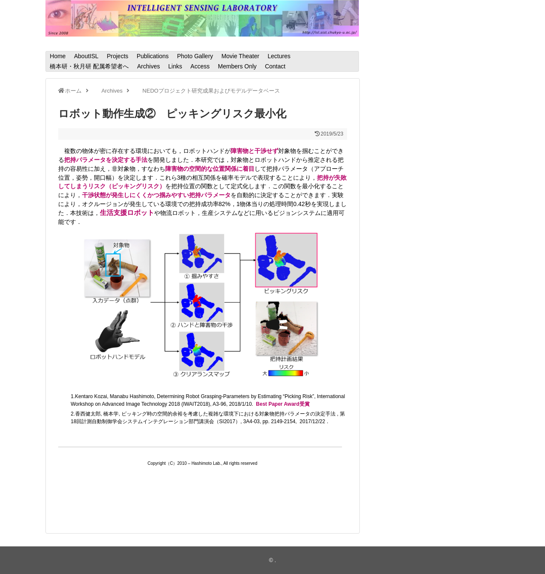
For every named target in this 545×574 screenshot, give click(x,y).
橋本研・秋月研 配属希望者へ (89, 66)
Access (199, 66)
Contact (275, 66)
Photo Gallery (195, 56)
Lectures (279, 56)
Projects (117, 56)
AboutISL (86, 56)
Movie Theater (240, 56)
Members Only (237, 66)
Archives (148, 66)
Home (57, 56)
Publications (153, 56)
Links (175, 66)
